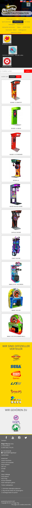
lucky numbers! (5, 464)
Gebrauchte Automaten (8, 27)
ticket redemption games (8, 482)
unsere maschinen (6, 460)
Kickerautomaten (7, 62)
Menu (29, 4)
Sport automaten (6, 22)
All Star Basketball (6, 480)
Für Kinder (27, 22)
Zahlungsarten (22, 30)
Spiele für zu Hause (16, 32)
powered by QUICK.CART (8, 501)
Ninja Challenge (5, 474)
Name (18, 76)
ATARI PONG (26, 27)
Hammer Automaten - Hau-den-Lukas (12, 51)
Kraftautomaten (17, 22)
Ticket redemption (11, 19)
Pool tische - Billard (11, 30)
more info (27, 504)
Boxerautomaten (7, 40)
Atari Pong (4, 478)
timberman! (4, 458)
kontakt (3, 468)
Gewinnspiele (22, 19)
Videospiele (12, 24)
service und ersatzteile (7, 462)
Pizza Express (5, 476)
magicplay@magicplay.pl (9, 452)
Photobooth (20, 24)
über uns (3, 466)
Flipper (19, 27)
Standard (12, 76)
